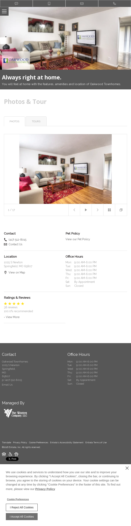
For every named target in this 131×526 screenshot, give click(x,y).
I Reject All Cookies (22, 507)
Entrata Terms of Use (96, 442)
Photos (14, 121)
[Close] (127, 468)
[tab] (14, 121)
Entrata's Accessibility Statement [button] (66, 442)
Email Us (7, 384)
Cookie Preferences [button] (38, 442)
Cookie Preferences (18, 499)
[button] (16, 3)
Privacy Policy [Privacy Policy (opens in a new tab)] (20, 442)
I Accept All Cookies (22, 516)
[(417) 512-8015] (114, 3)
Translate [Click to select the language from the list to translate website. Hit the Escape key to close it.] (6, 442)
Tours (36, 121)
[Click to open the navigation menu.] (4, 11)
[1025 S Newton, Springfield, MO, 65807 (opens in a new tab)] (10, 370)
